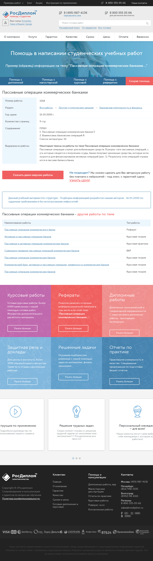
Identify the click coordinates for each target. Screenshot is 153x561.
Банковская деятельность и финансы (121, 107)
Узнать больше (22, 328)
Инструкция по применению (61, 3)
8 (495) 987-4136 (75, 12)
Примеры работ (12, 3)
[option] (76, 424)
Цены (106, 36)
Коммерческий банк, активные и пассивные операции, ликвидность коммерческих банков (56, 264)
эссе (102, 505)
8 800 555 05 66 (121, 12)
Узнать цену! (79, 180)
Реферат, (93, 505)
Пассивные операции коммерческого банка (29, 229)
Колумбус (27, 21)
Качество (71, 36)
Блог (29, 3)
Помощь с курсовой (80, 81)
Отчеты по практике (99, 496)
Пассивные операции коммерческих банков (29, 257)
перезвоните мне (72, 15)
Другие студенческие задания (76, 107)
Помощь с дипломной (15, 81)
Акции (39, 3)
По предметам (89, 28)
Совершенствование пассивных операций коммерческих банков (41, 250)
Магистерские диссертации (96, 490)
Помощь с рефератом (110, 81)
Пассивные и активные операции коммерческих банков (36, 243)
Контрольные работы (100, 509)
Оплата (123, 36)
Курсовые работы (98, 500)
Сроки (90, 36)
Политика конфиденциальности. (21, 498)
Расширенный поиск (69, 28)
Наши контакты (139, 3)
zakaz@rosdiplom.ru (132, 507)
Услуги (32, 36)
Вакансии (143, 36)
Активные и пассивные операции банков (27, 236)
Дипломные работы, (100, 484)
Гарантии (51, 36)
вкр (114, 484)
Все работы (46, 107)
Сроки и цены (61, 499)
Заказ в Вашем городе (21, 24)
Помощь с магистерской (48, 81)
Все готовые (104, 28)
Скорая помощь (139, 81)
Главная (57, 481)
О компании (12, 36)
